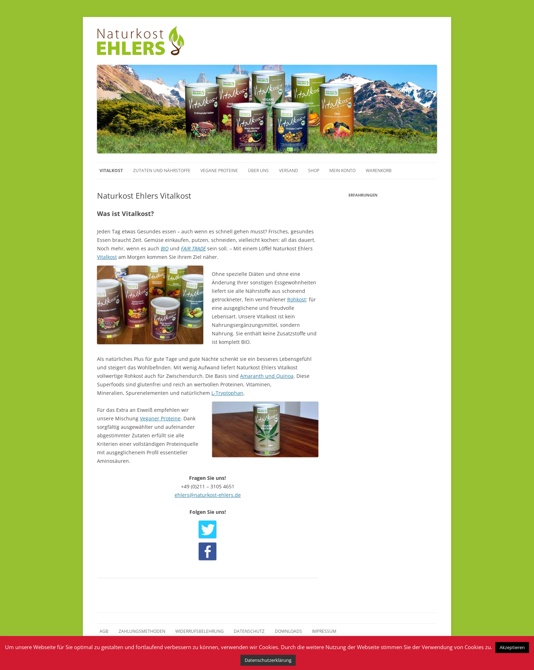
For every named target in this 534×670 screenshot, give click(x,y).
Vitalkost (111, 171)
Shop (313, 171)
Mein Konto (342, 171)
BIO (165, 248)
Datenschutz (249, 631)
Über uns (258, 171)
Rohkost (296, 299)
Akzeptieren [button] (512, 647)
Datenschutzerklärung (268, 660)
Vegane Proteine (219, 171)
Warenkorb (379, 171)
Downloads (288, 631)
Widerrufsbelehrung (199, 631)
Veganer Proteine (160, 418)
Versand (288, 171)
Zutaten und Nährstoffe (162, 171)
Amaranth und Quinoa (267, 376)
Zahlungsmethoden (142, 631)
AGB (104, 631)
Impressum (324, 631)
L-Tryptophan (227, 393)
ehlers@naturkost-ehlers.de (208, 495)
